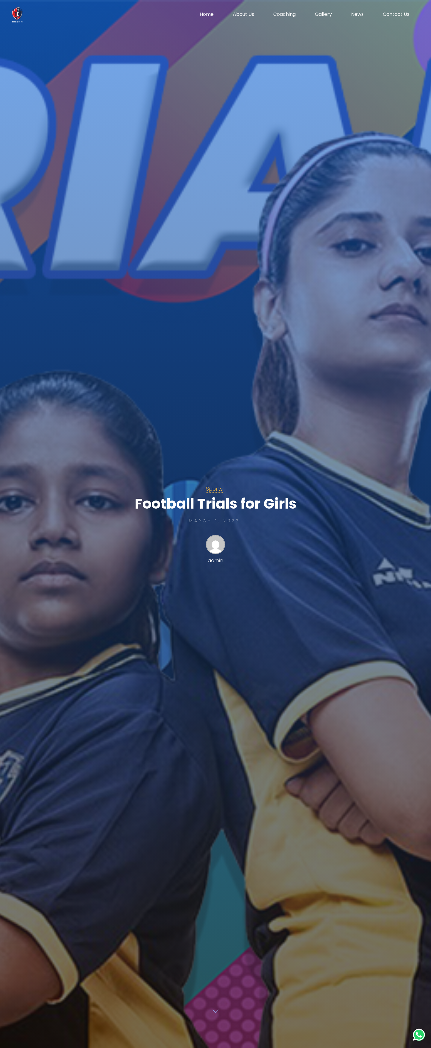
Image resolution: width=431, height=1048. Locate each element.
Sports (214, 488)
